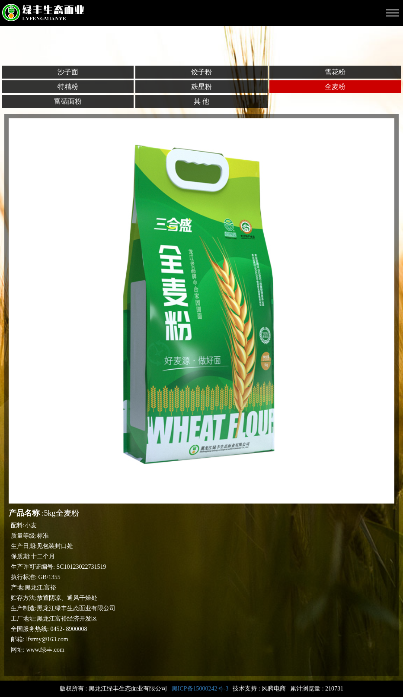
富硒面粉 (68, 101)
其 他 (201, 101)
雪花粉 (335, 72)
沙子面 (68, 72)
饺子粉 (201, 72)
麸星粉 (201, 86)
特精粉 (68, 86)
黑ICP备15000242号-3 (200, 688)
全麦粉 (335, 86)
